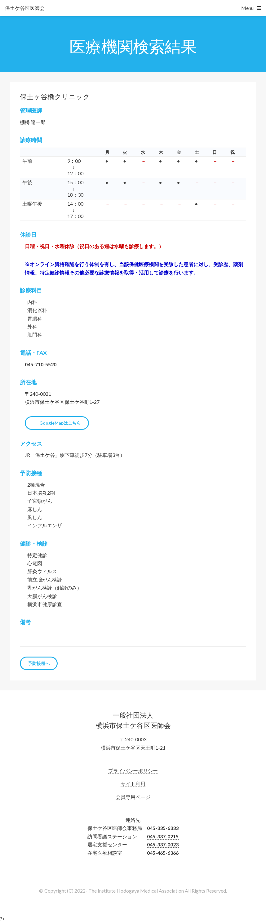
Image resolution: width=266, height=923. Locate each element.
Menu (247, 8)
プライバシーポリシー (133, 771)
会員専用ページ (133, 797)
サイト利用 (133, 784)
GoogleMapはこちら (60, 423)
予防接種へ (39, 663)
